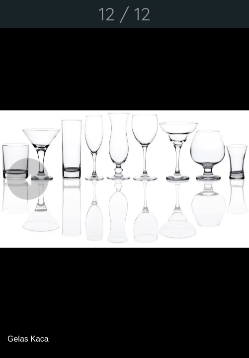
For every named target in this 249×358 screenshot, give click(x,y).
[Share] (209, 14)
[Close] (14, 14)
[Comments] (235, 14)
